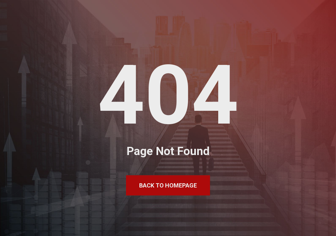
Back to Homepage (168, 185)
